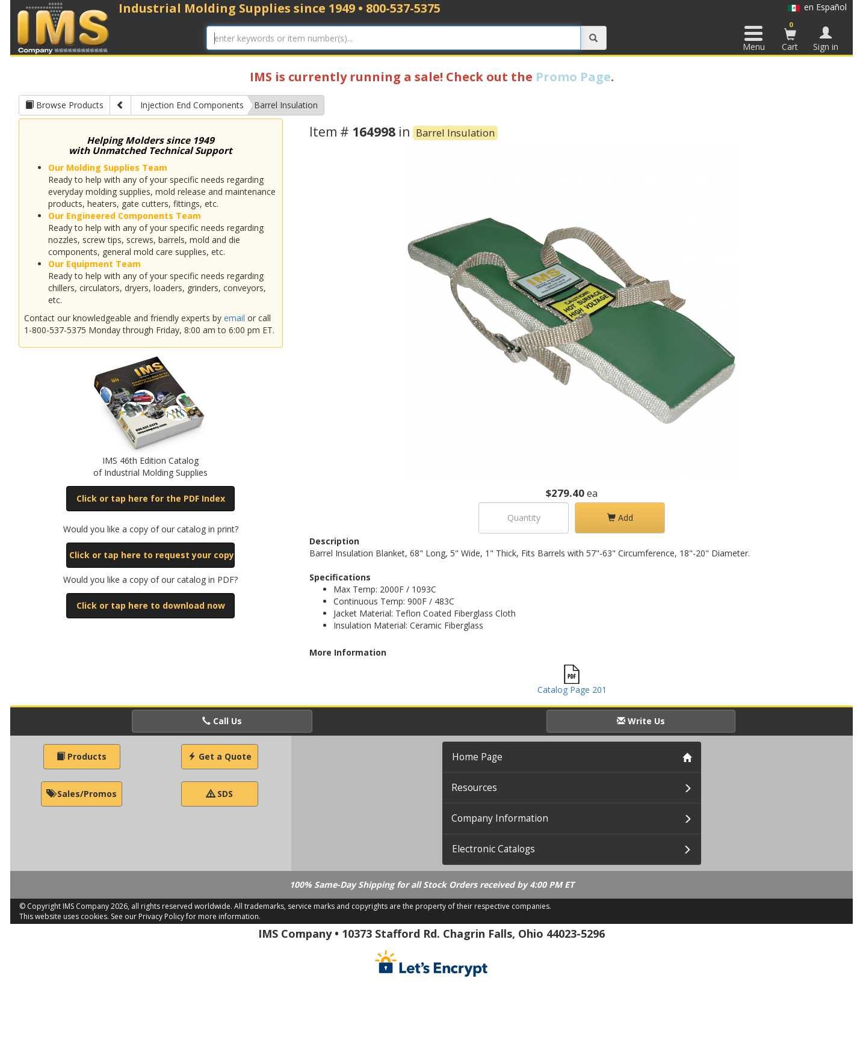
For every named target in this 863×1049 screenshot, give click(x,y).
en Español (817, 7)
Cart (790, 36)
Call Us (222, 721)
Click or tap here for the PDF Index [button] (150, 498)
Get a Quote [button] (220, 756)
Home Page (477, 757)
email (234, 318)
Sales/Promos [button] (81, 793)
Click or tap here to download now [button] (150, 605)
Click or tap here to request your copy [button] (151, 555)
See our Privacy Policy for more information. (186, 916)
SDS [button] (219, 793)
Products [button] (82, 756)
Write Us (641, 721)
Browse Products (64, 105)
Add (620, 517)
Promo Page (573, 77)
